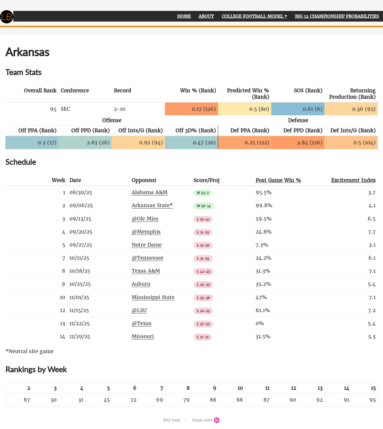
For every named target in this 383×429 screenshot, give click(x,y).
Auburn (141, 284)
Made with (206, 419)
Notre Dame (147, 245)
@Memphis (146, 231)
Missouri (143, 336)
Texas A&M (146, 271)
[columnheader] (32, 94)
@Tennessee (147, 258)
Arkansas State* (152, 205)
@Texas (142, 323)
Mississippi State (153, 297)
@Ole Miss (145, 218)
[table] (191, 394)
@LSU (139, 310)
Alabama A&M (150, 192)
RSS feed (171, 419)
